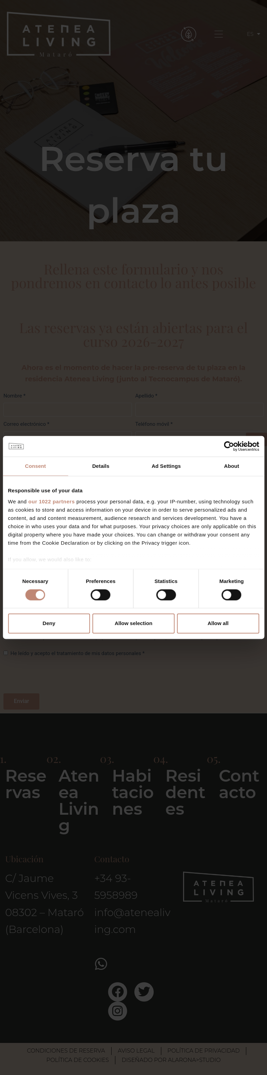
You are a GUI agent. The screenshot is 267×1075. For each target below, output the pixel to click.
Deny (48, 623)
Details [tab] (100, 466)
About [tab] (231, 466)
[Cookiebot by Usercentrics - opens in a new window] (229, 446)
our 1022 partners (51, 501)
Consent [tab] (35, 466)
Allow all (218, 623)
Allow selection (133, 623)
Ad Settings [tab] (166, 466)
